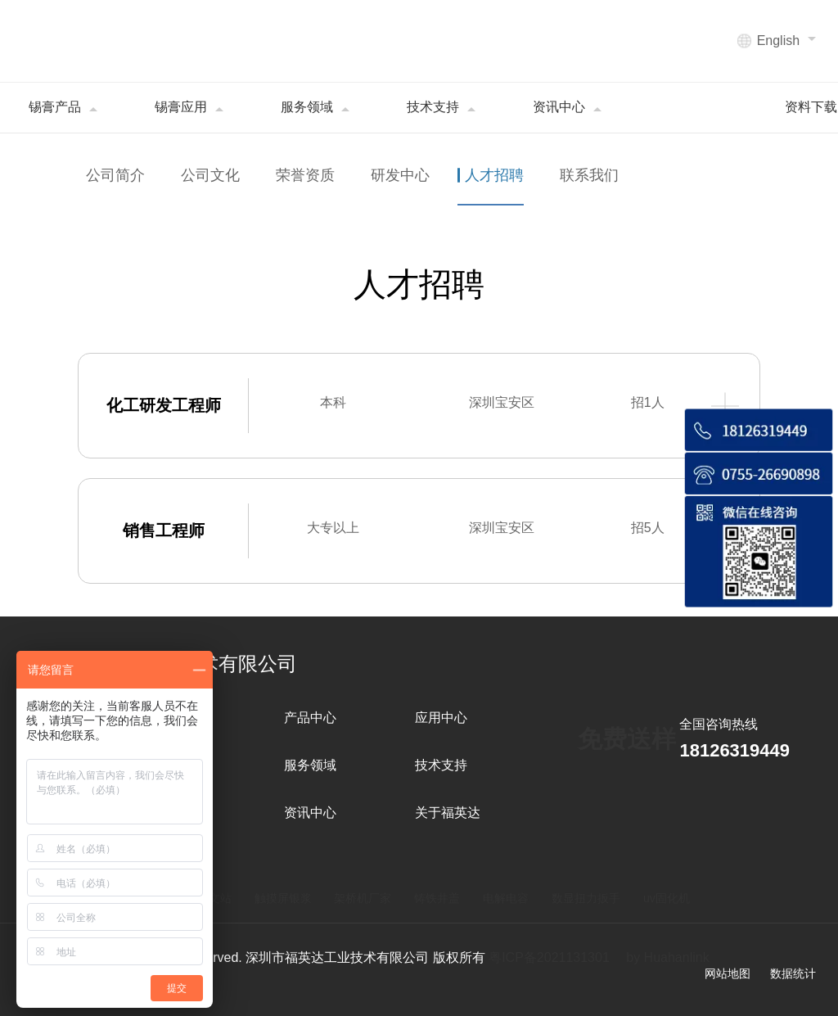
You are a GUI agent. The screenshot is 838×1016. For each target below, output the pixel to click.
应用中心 (441, 718)
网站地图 (727, 973)
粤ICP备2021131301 (549, 957)
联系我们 (589, 175)
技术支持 (441, 765)
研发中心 (400, 175)
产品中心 (310, 718)
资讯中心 (310, 813)
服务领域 (310, 765)
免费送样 (627, 738)
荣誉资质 (305, 175)
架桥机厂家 (362, 898)
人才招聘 (495, 175)
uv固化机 (666, 898)
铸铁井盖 (437, 898)
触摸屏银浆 (283, 898)
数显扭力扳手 (586, 898)
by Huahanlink (667, 957)
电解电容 (506, 898)
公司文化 (210, 175)
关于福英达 (447, 813)
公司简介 (115, 175)
